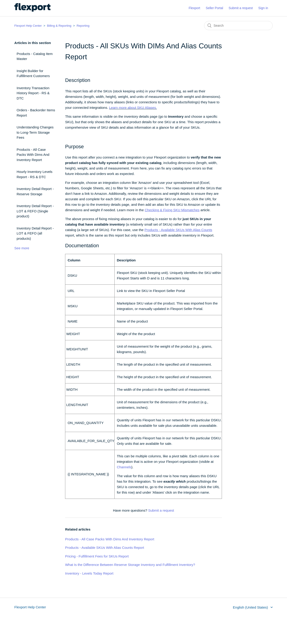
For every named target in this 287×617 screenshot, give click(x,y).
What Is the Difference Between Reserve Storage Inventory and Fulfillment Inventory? (130, 565)
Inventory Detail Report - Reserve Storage (35, 191)
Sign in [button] (263, 8)
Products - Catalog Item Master (35, 56)
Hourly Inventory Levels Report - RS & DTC (35, 174)
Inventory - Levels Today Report (89, 573)
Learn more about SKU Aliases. (133, 107)
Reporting (82, 25)
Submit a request (241, 8)
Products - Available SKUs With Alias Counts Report (104, 547)
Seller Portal (214, 8)
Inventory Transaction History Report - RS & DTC (33, 93)
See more (21, 248)
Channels (124, 467)
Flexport (194, 8)
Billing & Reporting (59, 25)
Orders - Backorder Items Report (36, 112)
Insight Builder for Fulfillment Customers (33, 73)
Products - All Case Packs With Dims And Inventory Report (33, 155)
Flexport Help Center (28, 25)
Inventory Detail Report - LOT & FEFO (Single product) (35, 211)
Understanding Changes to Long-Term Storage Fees (35, 132)
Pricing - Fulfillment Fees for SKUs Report (97, 556)
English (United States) (251, 607)
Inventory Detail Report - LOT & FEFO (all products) (35, 233)
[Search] (238, 25)
